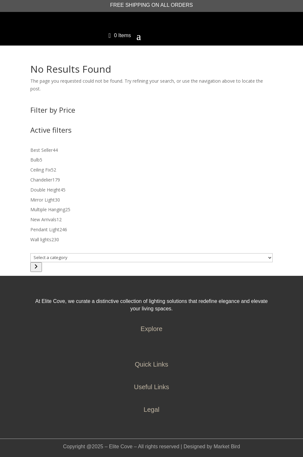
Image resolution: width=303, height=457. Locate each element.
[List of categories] (151, 257)
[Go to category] (36, 267)
